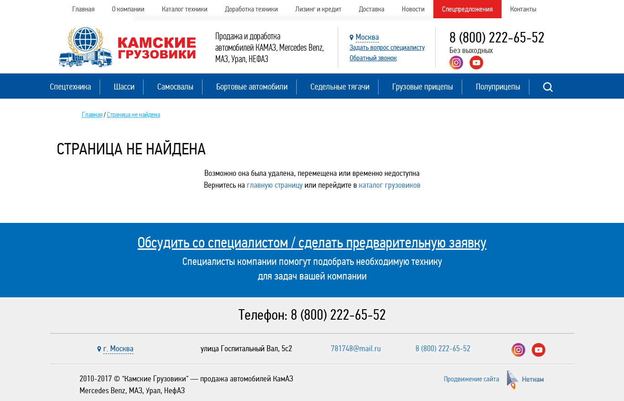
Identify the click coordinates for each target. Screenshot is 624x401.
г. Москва (118, 348)
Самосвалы (175, 86)
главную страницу (275, 185)
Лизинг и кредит (318, 9)
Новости (413, 9)
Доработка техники (251, 9)
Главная (83, 9)
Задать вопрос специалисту (387, 47)
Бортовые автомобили (252, 86)
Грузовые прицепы (422, 86)
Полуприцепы (498, 86)
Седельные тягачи (339, 86)
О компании (128, 9)
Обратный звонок (373, 57)
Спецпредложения (467, 9)
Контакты (523, 9)
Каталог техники (185, 9)
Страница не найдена (133, 115)
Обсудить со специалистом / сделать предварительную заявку (312, 242)
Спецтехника (70, 86)
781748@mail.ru (356, 348)
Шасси (124, 86)
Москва (367, 37)
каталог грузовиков (390, 185)
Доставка (371, 9)
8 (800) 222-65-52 (496, 38)
